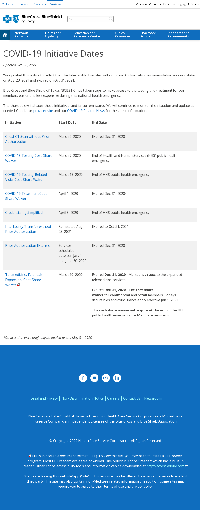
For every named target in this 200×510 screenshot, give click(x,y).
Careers (113, 398)
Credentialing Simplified (24, 212)
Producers (40, 3)
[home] (5, 35)
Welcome (7, 3)
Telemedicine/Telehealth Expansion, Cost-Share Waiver (24, 279)
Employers (24, 3)
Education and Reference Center (87, 34)
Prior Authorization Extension (28, 245)
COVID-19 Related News (86, 110)
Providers (55, 3)
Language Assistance (187, 4)
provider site (43, 110)
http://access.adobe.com (165, 466)
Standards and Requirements (178, 34)
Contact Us (169, 4)
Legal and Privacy (44, 398)
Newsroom (153, 398)
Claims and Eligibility (53, 34)
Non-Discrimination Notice (82, 398)
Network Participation (24, 34)
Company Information (149, 4)
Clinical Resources (122, 34)
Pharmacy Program (148, 34)
